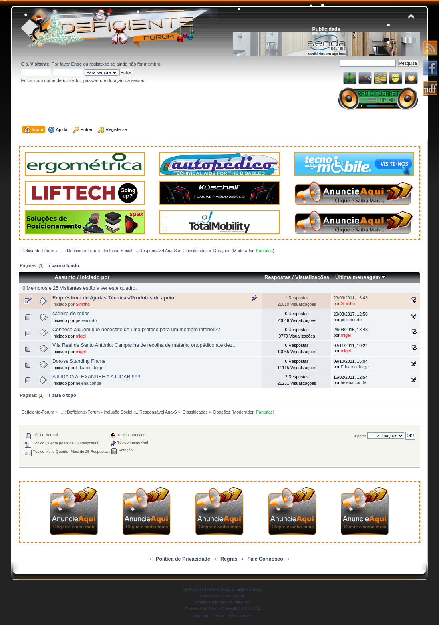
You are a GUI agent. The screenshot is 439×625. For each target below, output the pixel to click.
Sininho (83, 304)
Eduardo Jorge (90, 367)
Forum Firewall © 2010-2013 (234, 608)
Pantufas (264, 250)
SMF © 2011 (218, 589)
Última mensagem (360, 277)
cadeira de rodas (71, 313)
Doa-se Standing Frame (78, 361)
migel (81, 336)
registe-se (99, 64)
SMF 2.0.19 (193, 589)
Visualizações (312, 277)
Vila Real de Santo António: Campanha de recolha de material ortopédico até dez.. (143, 345)
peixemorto (86, 320)
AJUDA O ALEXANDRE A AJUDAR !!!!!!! (96, 377)
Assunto (65, 277)
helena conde (88, 383)
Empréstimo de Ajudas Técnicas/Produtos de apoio (113, 298)
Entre (76, 64)
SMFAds (207, 595)
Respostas (277, 277)
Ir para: (360, 436)
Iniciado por (95, 277)
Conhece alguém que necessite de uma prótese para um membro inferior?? (136, 329)
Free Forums (233, 595)
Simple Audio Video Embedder (222, 602)
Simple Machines (247, 589)
